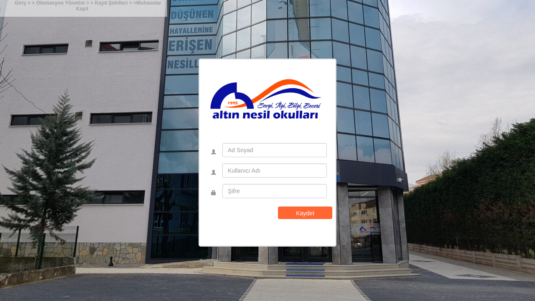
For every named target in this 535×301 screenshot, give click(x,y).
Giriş (20, 3)
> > (31, 3)
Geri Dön (210, 261)
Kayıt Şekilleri (112, 3)
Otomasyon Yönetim (61, 3)
